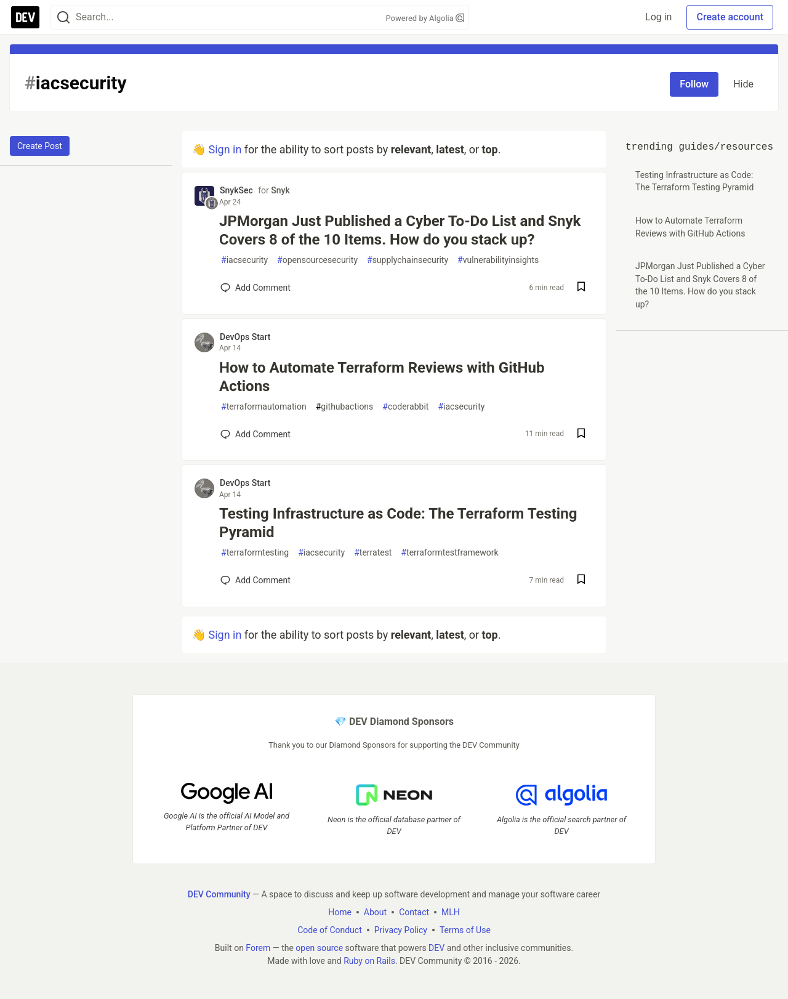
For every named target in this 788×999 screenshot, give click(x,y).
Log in (658, 17)
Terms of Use (465, 929)
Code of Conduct (329, 929)
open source (319, 947)
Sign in (224, 149)
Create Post (39, 146)
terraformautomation (264, 406)
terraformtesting (255, 552)
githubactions (345, 406)
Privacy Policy (400, 929)
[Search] (63, 17)
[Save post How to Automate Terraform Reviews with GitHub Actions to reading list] (581, 434)
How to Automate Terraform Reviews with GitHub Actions (382, 377)
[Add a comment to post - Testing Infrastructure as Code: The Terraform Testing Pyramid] (255, 580)
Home (340, 911)
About (375, 911)
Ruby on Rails (369, 960)
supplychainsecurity (407, 260)
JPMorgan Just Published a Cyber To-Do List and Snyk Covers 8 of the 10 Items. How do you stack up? (400, 230)
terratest (373, 552)
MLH (450, 911)
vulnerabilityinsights (498, 260)
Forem (258, 947)
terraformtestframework (449, 552)
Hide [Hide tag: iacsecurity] (743, 84)
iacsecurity (244, 260)
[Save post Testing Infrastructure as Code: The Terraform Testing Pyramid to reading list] (581, 580)
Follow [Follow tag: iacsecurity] (694, 84)
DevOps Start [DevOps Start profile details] (245, 337)
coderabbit (405, 406)
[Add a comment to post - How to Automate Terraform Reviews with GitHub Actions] (255, 434)
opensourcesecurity (317, 260)
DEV (436, 947)
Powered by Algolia (424, 18)
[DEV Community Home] (25, 17)
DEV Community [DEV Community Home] (219, 894)
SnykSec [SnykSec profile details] (236, 190)
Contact (414, 911)
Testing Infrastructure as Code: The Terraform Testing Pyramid (398, 523)
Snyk (280, 190)
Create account (729, 17)
